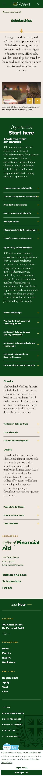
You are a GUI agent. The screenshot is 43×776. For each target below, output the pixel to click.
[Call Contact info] (8, 561)
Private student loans (21, 515)
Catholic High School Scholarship (21, 365)
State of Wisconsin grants (21, 440)
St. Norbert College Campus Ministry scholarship (21, 333)
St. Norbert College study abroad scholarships (21, 344)
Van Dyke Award (21, 221)
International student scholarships (21, 230)
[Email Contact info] (12, 565)
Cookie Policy (6, 762)
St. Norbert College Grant (21, 424)
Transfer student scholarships (21, 238)
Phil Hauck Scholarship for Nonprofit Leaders (21, 355)
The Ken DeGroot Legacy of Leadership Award (21, 322)
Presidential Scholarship (21, 205)
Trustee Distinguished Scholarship (21, 196)
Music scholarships (21, 312)
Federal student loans (21, 507)
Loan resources (21, 523)
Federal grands (21, 432)
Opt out (21, 767)
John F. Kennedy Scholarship (21, 213)
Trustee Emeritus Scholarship (21, 188)
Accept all (21, 772)
